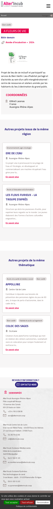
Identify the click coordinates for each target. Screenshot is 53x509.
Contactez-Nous (28, 384)
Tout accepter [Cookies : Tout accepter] (11, 502)
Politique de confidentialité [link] (26, 506)
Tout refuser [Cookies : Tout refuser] (27, 502)
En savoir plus (12, 176)
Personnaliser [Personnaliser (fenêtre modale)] (43, 502)
